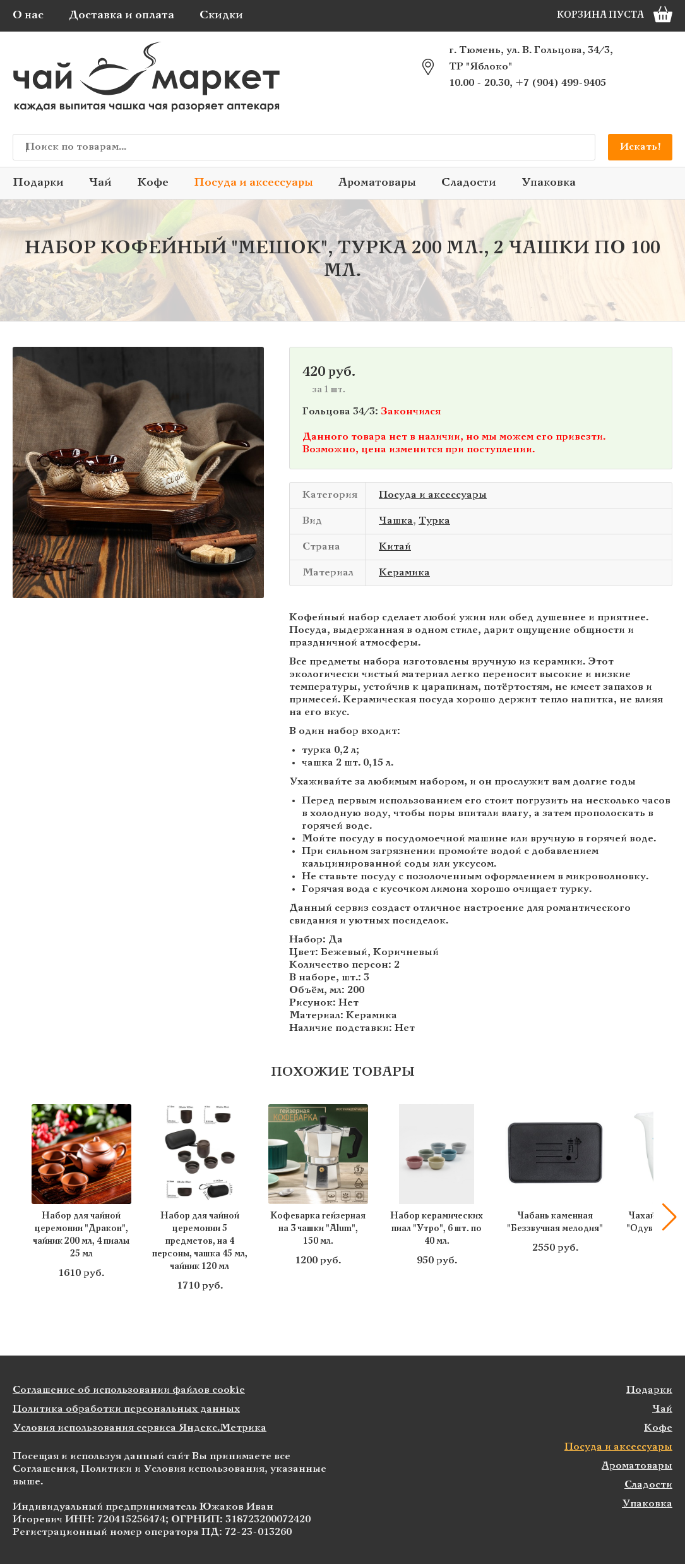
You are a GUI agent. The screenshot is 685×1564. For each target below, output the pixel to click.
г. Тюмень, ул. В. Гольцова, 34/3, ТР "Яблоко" (531, 58)
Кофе (153, 182)
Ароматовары (377, 182)
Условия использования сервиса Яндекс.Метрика (139, 1428)
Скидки (221, 15)
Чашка (396, 521)
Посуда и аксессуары (253, 182)
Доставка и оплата (121, 15)
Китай (395, 546)
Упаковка (548, 182)
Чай (100, 182)
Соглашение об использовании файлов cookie (129, 1390)
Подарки (38, 182)
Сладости (468, 182)
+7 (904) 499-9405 (560, 83)
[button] (669, 1217)
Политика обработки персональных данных (126, 1409)
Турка (434, 521)
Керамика (404, 572)
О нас (28, 15)
